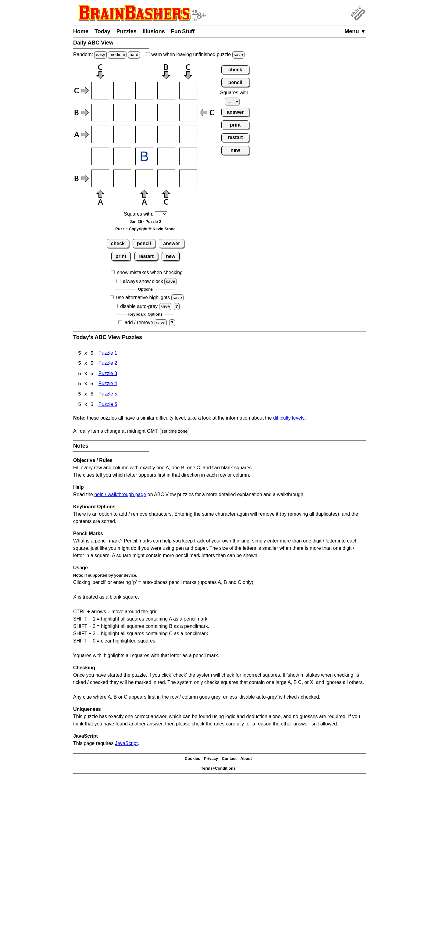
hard (134, 54)
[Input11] (100, 90)
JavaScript (126, 743)
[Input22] (122, 112)
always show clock (143, 281)
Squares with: (138, 214)
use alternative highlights (143, 297)
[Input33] (144, 134)
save (238, 54)
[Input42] (122, 156)
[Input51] (100, 178)
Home (80, 31)
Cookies (192, 759)
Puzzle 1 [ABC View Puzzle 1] (107, 353)
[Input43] (144, 156)
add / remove (139, 322)
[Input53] (144, 178)
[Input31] (100, 134)
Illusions (154, 31)
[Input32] (122, 134)
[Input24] (166, 112)
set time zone (175, 432)
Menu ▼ (355, 31)
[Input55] (188, 178)
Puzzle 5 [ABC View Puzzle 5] (107, 395)
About (246, 759)
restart (146, 256)
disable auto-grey (139, 306)
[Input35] (188, 134)
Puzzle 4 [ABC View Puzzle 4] (107, 384)
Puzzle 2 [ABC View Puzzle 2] (107, 364)
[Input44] (166, 156)
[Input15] (188, 90)
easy (100, 54)
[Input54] (166, 178)
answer (171, 243)
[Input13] (144, 90)
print (121, 256)
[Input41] (100, 156)
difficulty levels (289, 418)
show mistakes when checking (150, 272)
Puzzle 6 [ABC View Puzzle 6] (107, 405)
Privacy (211, 759)
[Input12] (122, 90)
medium (117, 54)
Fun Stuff (183, 31)
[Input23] (144, 112)
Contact (229, 759)
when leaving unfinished (195, 54)
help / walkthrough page (120, 495)
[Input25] (188, 112)
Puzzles (126, 31)
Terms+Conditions (218, 769)
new (170, 256)
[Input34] (166, 134)
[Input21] (100, 112)
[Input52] (122, 178)
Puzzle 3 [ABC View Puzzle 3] (107, 374)
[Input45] (188, 156)
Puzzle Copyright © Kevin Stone (145, 229)
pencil (144, 243)
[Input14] (166, 90)
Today (102, 31)
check (118, 243)
